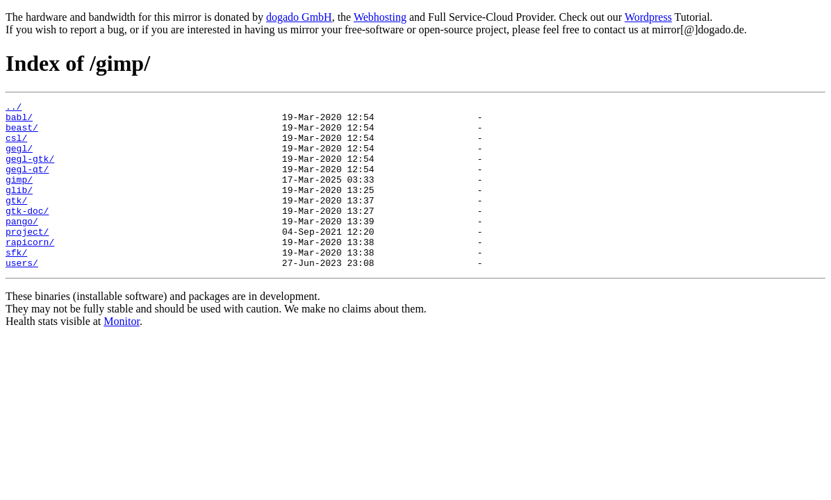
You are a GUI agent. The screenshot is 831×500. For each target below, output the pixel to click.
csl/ (16, 146)
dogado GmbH (299, 17)
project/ (27, 258)
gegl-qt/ (27, 183)
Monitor (122, 354)
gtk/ (16, 221)
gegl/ (19, 158)
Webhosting (380, 17)
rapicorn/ (30, 271)
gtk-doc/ (27, 233)
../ (14, 108)
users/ (22, 296)
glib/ (19, 208)
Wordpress (648, 17)
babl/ (19, 121)
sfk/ (16, 283)
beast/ (22, 133)
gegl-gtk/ (30, 171)
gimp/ (19, 196)
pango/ (22, 246)
